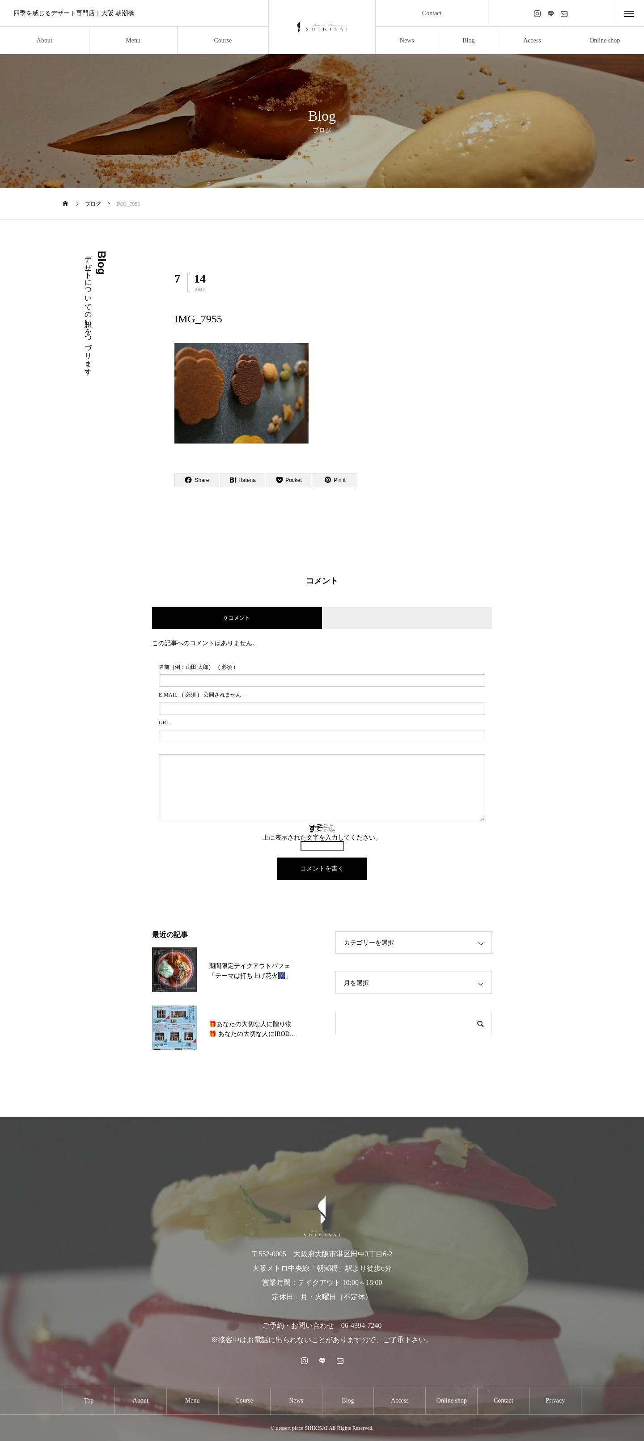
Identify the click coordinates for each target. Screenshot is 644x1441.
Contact (432, 13)
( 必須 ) (197, 667)
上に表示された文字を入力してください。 (322, 837)
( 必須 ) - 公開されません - (201, 694)
